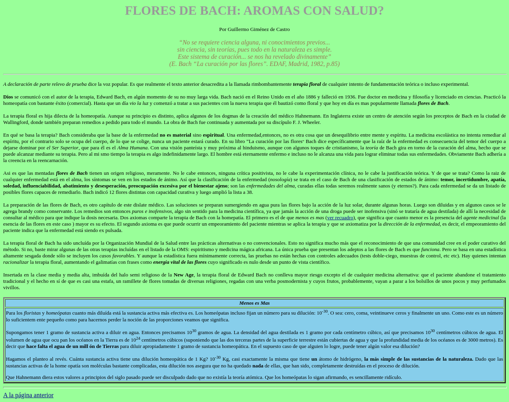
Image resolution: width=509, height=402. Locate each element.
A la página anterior (28, 395)
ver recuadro (340, 217)
